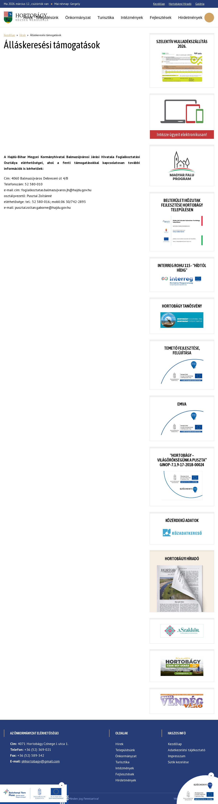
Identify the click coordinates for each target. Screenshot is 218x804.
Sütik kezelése (178, 762)
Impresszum (176, 756)
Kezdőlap (159, 4)
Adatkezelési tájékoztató (186, 750)
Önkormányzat (78, 17)
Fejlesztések (160, 17)
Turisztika (105, 17)
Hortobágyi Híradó (180, 4)
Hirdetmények (190, 17)
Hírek (28, 17)
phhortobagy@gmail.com (41, 761)
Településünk (47, 17)
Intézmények (132, 17)
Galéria (199, 4)
